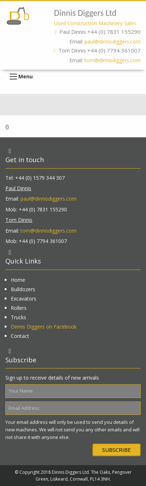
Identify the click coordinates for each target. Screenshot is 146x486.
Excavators (23, 298)
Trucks (18, 317)
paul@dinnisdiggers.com (113, 41)
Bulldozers (23, 289)
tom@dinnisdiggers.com (113, 60)
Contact (20, 336)
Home (18, 279)
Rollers (19, 307)
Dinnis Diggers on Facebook (44, 326)
